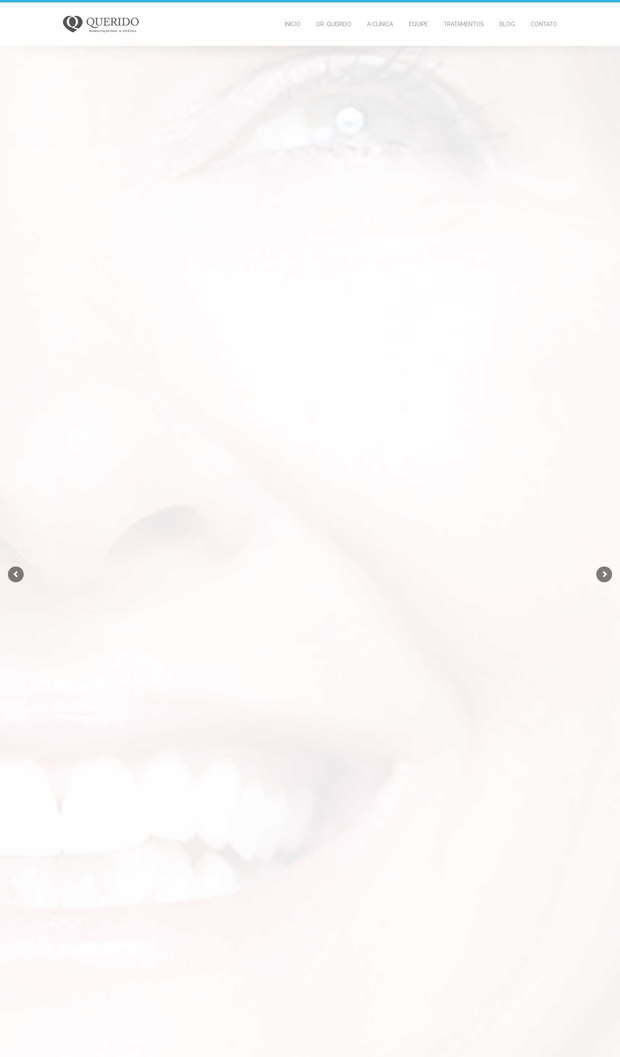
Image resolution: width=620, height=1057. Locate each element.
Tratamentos (464, 24)
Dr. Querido (333, 24)
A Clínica (380, 24)
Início (293, 24)
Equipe (418, 24)
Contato (544, 24)
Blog (507, 24)
